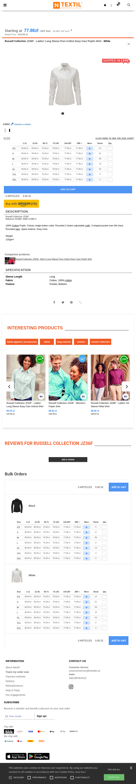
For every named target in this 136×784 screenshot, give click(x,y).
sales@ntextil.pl (77, 678)
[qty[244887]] (110, 159)
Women (81, 342)
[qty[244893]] (110, 169)
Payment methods (15, 677)
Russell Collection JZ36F (17, 217)
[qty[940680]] (110, 175)
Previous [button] (9, 87)
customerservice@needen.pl (84, 671)
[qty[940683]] (110, 180)
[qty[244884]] (110, 164)
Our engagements (15, 695)
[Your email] (19, 717)
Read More (80, 772)
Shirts (47, 342)
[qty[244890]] (110, 154)
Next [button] (128, 87)
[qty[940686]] (110, 148)
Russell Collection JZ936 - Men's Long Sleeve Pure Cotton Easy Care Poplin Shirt (53, 259)
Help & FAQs (13, 690)
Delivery (10, 681)
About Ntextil (13, 667)
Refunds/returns (14, 686)
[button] (105, 5)
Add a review (68, 460)
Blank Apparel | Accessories (22, 342)
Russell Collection (15, 41)
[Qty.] (104, 527)
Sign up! (42, 716)
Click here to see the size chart (115, 139)
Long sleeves (64, 342)
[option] (68, 84)
